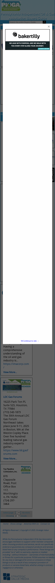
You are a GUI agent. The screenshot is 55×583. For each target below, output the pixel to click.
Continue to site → (30, 341)
